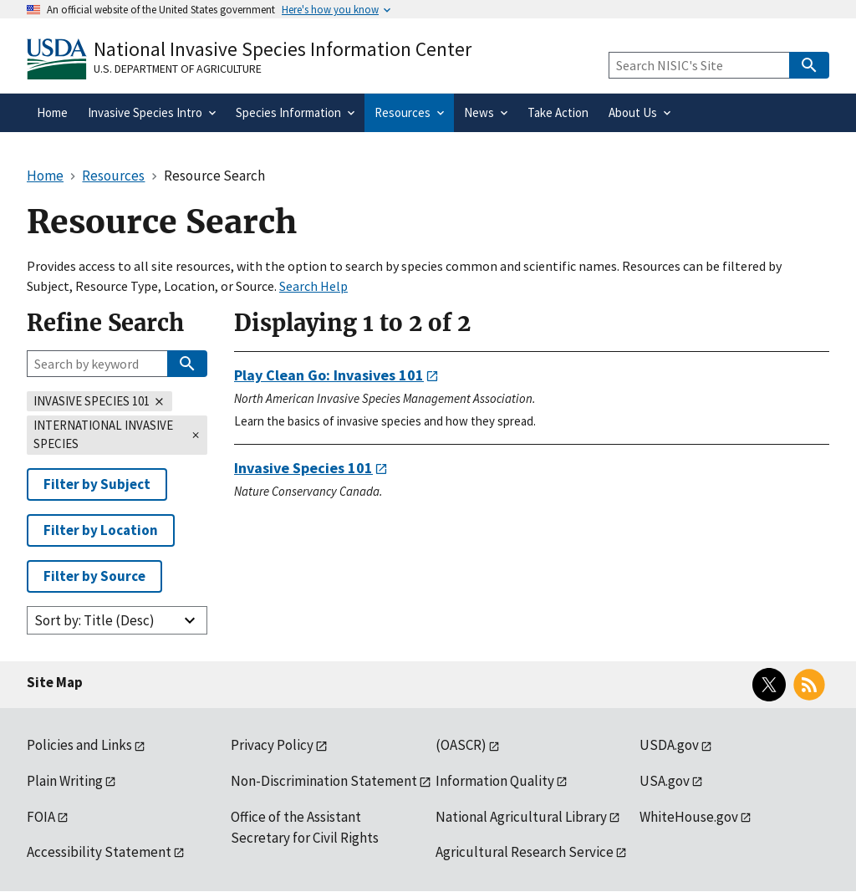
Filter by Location (100, 530)
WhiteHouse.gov (688, 817)
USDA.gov (669, 745)
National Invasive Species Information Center (282, 49)
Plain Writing (65, 781)
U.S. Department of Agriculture (178, 68)
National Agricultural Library (521, 817)
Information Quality (495, 781)
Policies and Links (79, 745)
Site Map (55, 682)
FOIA (41, 817)
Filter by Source (94, 576)
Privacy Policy (272, 745)
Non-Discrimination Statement (324, 781)
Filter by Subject (96, 484)
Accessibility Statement (99, 852)
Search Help (313, 286)
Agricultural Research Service (525, 852)
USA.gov (664, 781)
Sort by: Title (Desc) (94, 620)
